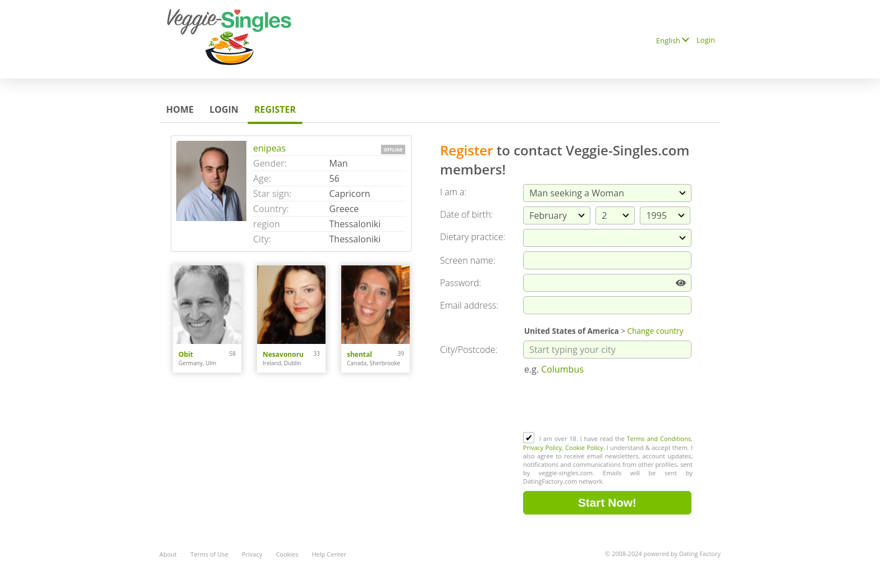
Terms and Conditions (659, 438)
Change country (655, 330)
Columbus (562, 369)
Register (275, 109)
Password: (460, 283)
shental (359, 354)
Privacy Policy (542, 447)
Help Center (329, 554)
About (168, 554)
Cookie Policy (584, 447)
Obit (185, 354)
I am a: (453, 192)
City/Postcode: (468, 349)
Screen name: (467, 260)
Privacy (252, 554)
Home (180, 109)
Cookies (287, 554)
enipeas (269, 148)
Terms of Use (209, 554)
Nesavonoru (283, 354)
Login (705, 40)
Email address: (469, 305)
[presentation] (608, 404)
